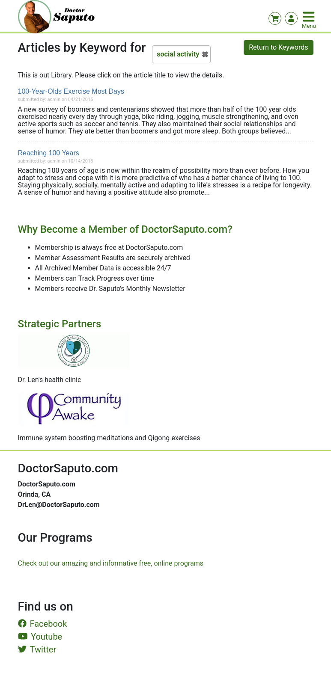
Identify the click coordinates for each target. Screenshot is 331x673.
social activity (178, 54)
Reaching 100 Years (48, 153)
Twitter (37, 649)
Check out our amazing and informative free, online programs (110, 563)
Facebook (42, 624)
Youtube (40, 636)
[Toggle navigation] (309, 17)
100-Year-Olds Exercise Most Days (71, 91)
